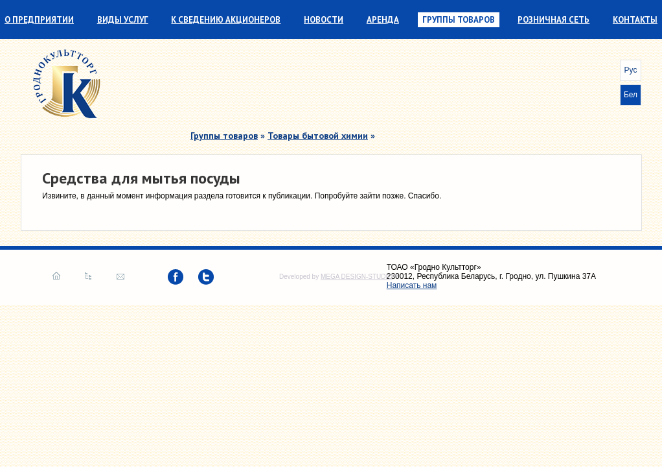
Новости (323, 19)
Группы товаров (458, 19)
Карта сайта (88, 275)
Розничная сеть (553, 19)
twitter (206, 277)
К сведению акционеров (225, 19)
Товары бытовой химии (318, 135)
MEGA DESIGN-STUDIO (357, 276)
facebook (175, 277)
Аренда (383, 19)
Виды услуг (122, 19)
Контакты (635, 19)
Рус (630, 70)
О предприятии (39, 19)
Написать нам (120, 275)
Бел (630, 94)
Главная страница (56, 275)
